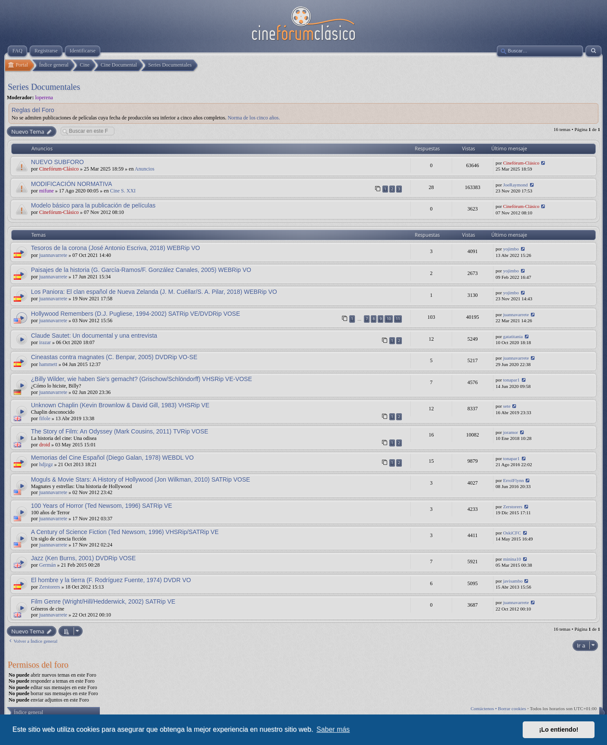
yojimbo (511, 248)
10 (388, 318)
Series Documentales (44, 87)
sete (506, 406)
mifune (46, 191)
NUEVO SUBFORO (57, 162)
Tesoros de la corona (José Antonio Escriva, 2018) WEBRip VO (115, 247)
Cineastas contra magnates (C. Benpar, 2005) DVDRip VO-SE (114, 357)
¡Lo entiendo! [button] (558, 729)
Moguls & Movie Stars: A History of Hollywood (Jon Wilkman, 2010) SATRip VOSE (140, 479)
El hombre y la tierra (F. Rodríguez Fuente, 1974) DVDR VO (111, 580)
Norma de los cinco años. (254, 118)
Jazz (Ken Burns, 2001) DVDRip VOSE (83, 558)
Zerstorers (512, 506)
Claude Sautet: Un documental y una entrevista (94, 335)
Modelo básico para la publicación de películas (93, 205)
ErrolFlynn (513, 480)
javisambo (512, 580)
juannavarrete (53, 255)
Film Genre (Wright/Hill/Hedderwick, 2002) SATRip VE (103, 601)
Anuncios (144, 169)
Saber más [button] (333, 729)
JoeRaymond (515, 184)
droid (44, 445)
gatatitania (513, 336)
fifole (44, 418)
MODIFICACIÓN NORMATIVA (71, 183)
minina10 (512, 559)
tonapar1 (511, 379)
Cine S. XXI (123, 191)
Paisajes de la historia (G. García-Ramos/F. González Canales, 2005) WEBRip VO (141, 269)
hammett (48, 364)
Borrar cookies (512, 708)
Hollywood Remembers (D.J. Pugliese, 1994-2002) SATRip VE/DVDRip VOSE (135, 313)
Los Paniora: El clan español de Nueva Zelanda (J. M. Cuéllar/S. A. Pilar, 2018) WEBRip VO (154, 291)
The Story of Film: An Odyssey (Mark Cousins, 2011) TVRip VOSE (119, 431)
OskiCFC (512, 532)
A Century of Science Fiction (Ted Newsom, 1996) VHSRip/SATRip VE (125, 531)
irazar (45, 342)
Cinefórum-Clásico (59, 169)
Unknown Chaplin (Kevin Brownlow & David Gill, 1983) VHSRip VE (120, 405)
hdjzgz (46, 464)
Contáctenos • (484, 708)
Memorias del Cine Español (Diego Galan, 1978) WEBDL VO (112, 457)
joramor (510, 432)
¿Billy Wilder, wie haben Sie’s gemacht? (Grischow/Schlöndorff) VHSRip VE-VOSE (141, 379)
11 (398, 318)
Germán (47, 565)
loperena (44, 98)
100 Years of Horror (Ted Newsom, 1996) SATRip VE (101, 505)
